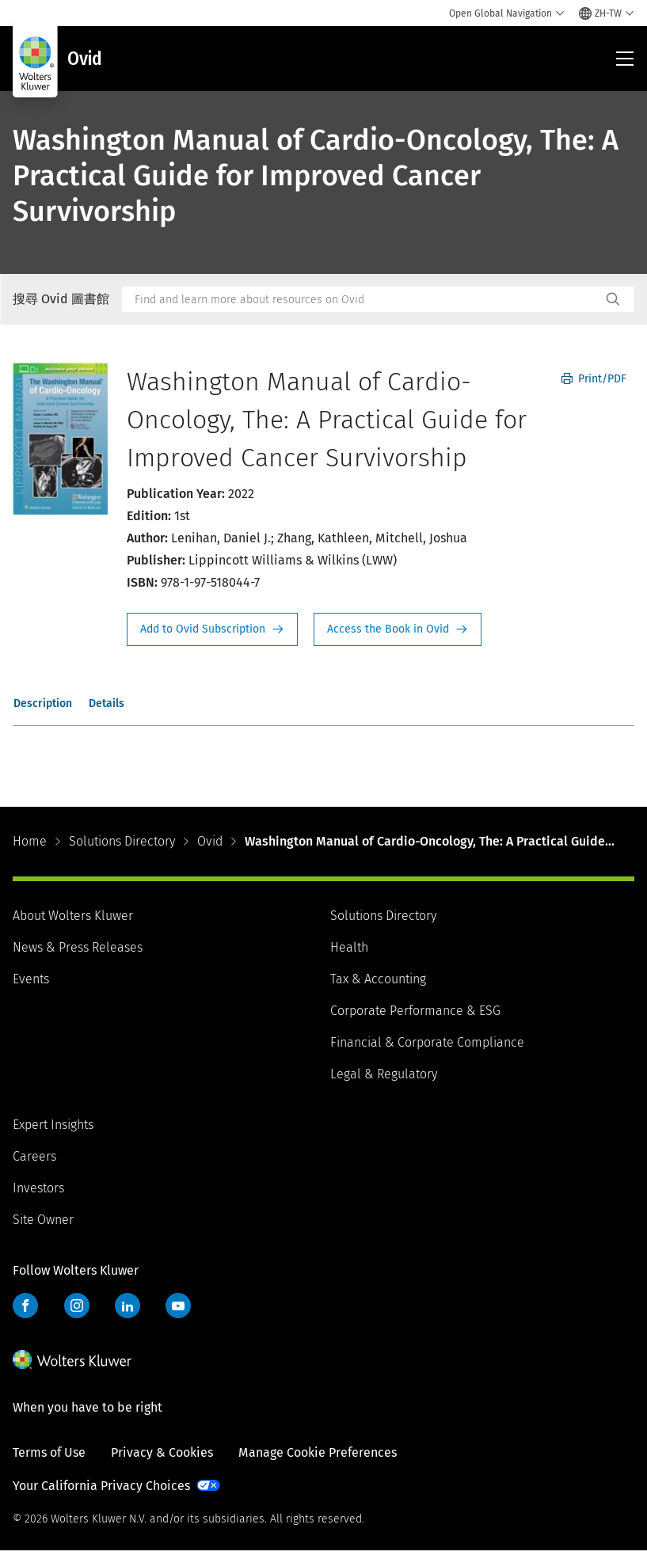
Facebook (25, 1305)
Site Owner (43, 1219)
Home (30, 841)
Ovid (210, 841)
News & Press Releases (78, 947)
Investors (38, 1188)
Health (349, 947)
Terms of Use (49, 1452)
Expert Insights (53, 1124)
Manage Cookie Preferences (317, 1452)
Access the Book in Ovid (397, 629)
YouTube (178, 1305)
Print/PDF (593, 379)
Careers (34, 1156)
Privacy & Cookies (162, 1452)
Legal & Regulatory (383, 1074)
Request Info (212, 629)
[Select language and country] (606, 13)
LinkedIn (127, 1305)
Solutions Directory (122, 841)
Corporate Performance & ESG (415, 1010)
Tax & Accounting (378, 978)
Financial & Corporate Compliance (427, 1042)
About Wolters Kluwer (73, 915)
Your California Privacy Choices (101, 1485)
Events (31, 978)
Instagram (76, 1305)
